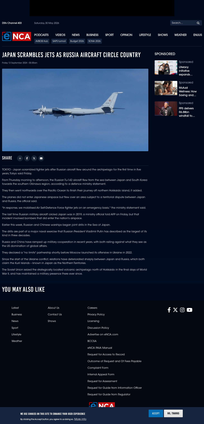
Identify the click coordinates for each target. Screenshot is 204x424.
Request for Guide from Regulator (109, 394)
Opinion (126, 35)
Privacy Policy (96, 314)
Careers (92, 308)
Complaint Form (98, 368)
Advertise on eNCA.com (103, 334)
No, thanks (173, 413)
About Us (53, 308)
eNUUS (197, 35)
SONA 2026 (94, 41)
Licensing (93, 321)
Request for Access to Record (106, 354)
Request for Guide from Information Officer (115, 388)
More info (80, 419)
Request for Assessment (102, 381)
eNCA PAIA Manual (100, 348)
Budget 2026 (77, 41)
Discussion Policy (98, 328)
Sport (109, 35)
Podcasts (41, 35)
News (75, 35)
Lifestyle (145, 35)
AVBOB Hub (42, 41)
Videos (60, 35)
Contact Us (55, 314)
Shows (163, 35)
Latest (15, 308)
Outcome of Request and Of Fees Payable (114, 361)
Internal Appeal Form (101, 374)
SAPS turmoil (59, 41)
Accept (156, 413)
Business (92, 35)
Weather (180, 35)
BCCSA (92, 341)
